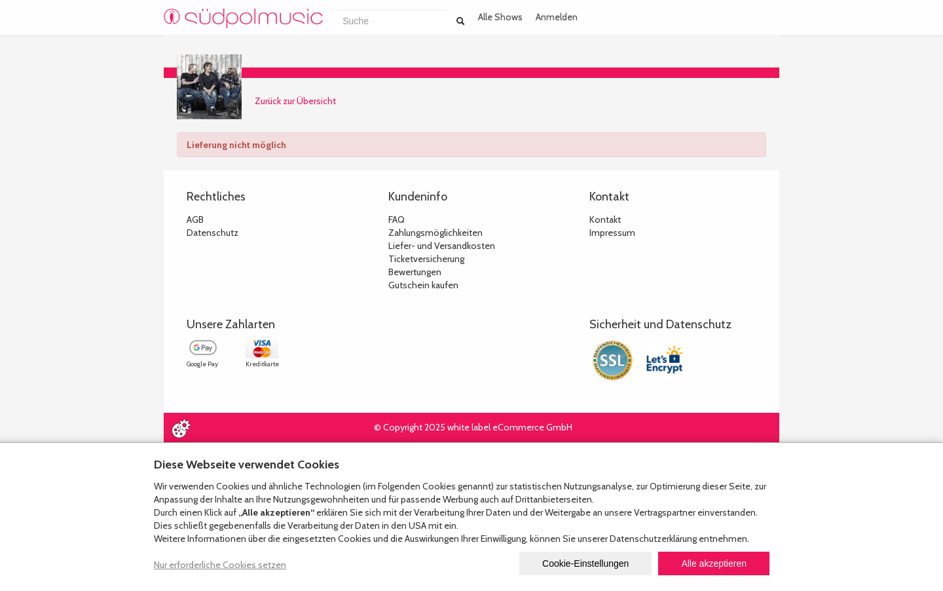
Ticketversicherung (426, 259)
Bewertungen (414, 272)
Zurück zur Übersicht (295, 101)
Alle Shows (500, 17)
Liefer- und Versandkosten (441, 246)
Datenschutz (212, 232)
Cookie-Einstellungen (585, 563)
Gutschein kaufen (423, 285)
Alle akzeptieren (714, 563)
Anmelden (557, 17)
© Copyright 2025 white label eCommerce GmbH (473, 427)
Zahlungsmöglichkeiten (435, 232)
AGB (195, 219)
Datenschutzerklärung (653, 538)
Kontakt (605, 219)
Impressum (612, 232)
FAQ (396, 219)
